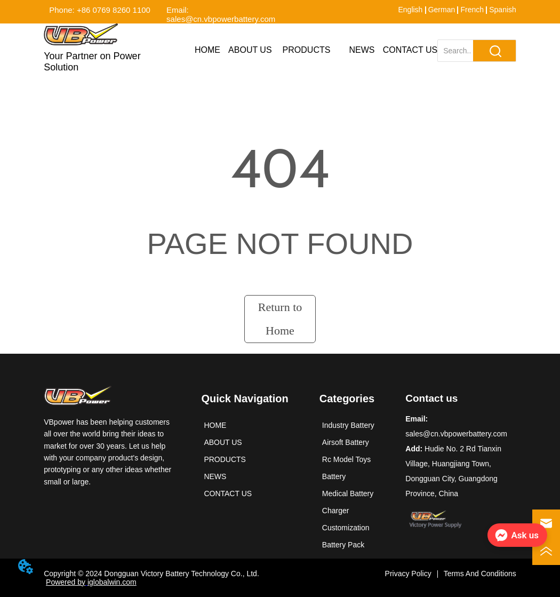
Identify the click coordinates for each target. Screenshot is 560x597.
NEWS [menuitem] (362, 49)
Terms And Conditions (480, 573)
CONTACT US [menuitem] (410, 49)
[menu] (312, 50)
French (472, 9)
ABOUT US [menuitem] (250, 49)
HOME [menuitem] (207, 49)
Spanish (502, 9)
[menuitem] (306, 50)
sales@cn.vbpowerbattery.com (456, 433)
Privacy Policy (408, 573)
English (410, 9)
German (441, 9)
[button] (306, 50)
